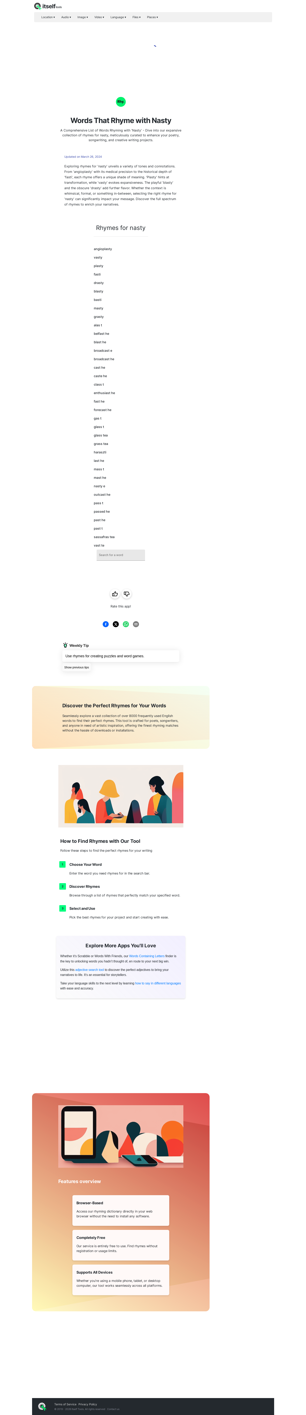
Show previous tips (76, 667)
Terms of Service (65, 1404)
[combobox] (121, 555)
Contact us (113, 1409)
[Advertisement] (242, 145)
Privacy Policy (87, 1404)
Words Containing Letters (146, 956)
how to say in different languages (158, 983)
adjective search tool (89, 970)
